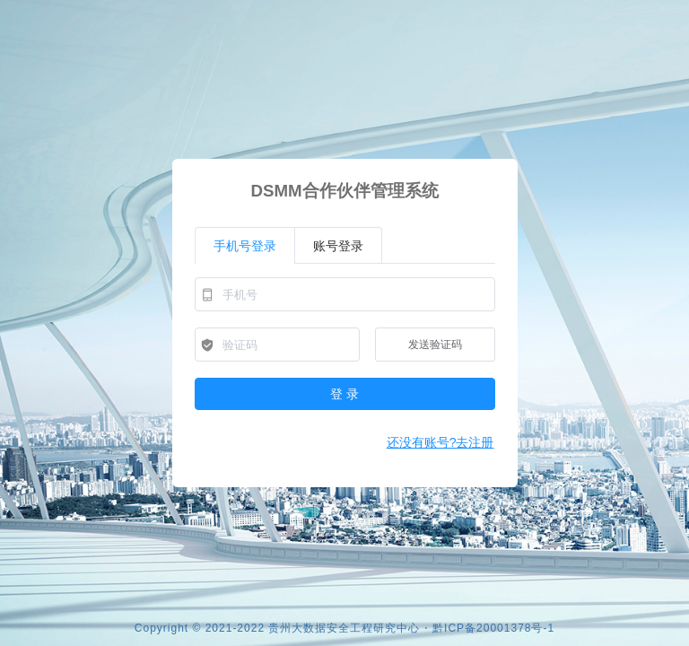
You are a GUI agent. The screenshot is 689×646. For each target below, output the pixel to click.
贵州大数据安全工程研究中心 (344, 628)
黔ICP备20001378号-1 (493, 628)
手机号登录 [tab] (245, 246)
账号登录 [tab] (338, 246)
